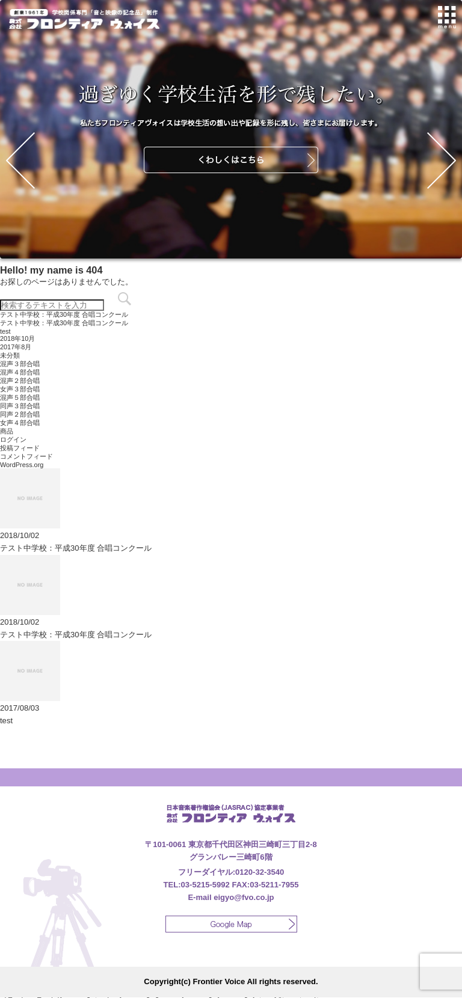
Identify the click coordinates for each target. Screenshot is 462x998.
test (5, 331)
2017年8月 (15, 347)
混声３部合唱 (20, 363)
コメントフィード (26, 456)
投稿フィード (20, 448)
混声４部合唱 (20, 372)
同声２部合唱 (20, 414)
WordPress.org (21, 464)
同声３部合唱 (20, 405)
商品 (6, 431)
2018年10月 (17, 338)
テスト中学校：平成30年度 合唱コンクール (64, 314)
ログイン (13, 439)
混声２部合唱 (20, 380)
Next (441, 160)
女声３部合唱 (20, 389)
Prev (20, 160)
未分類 (10, 355)
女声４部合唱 (20, 422)
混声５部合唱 (20, 397)
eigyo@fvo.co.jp (244, 897)
